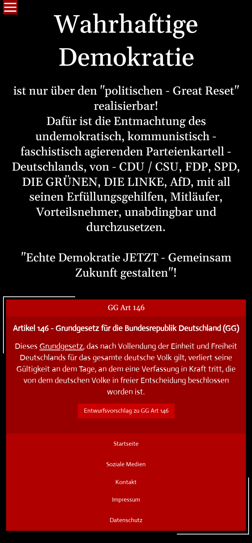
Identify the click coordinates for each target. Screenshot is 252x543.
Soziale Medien (126, 464)
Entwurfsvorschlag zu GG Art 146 (126, 411)
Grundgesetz (61, 346)
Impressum (126, 499)
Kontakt (126, 482)
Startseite (126, 444)
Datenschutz (126, 520)
